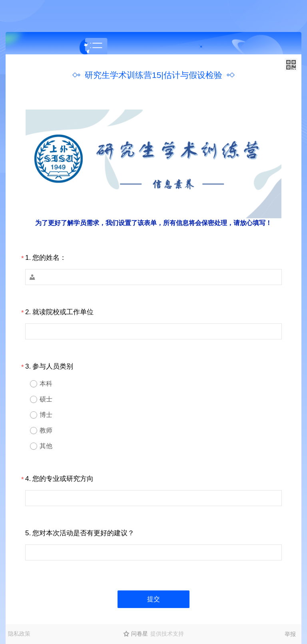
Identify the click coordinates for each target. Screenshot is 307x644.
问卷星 (139, 633)
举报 (290, 634)
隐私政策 (19, 633)
